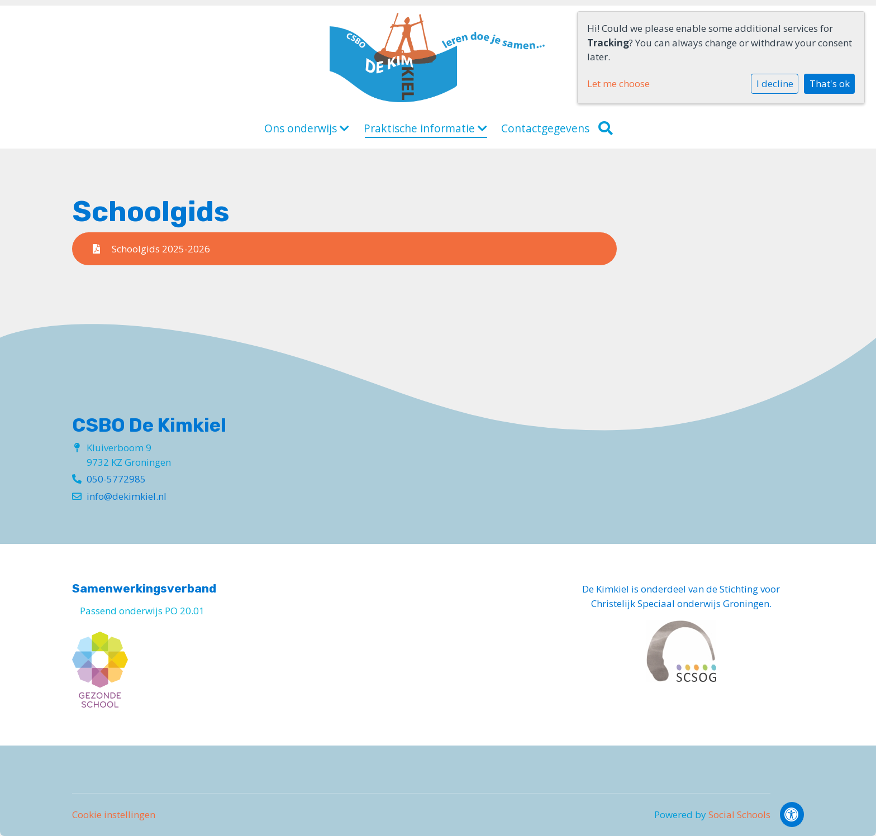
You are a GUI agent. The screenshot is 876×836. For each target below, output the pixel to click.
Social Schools (739, 814)
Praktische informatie (425, 128)
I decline (774, 83)
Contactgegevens (545, 128)
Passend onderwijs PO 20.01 (142, 610)
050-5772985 (116, 478)
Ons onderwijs (306, 128)
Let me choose (618, 83)
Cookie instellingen (113, 814)
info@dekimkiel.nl (126, 496)
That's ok (830, 83)
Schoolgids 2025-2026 (151, 248)
